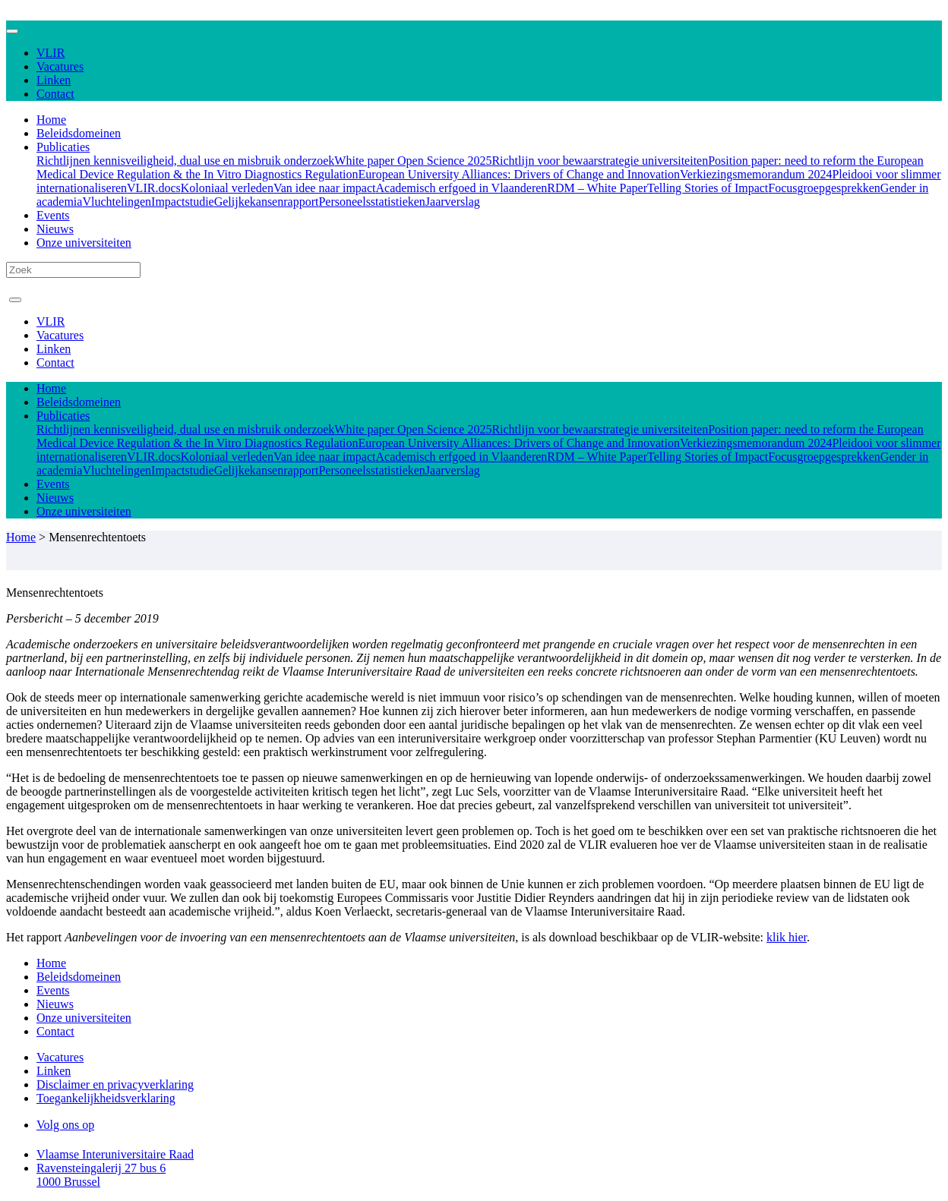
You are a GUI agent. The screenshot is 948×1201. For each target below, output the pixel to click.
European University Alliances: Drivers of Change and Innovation (519, 174)
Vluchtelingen (116, 201)
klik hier (786, 937)
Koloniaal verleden (227, 187)
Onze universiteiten (83, 242)
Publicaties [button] (63, 146)
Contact (55, 93)
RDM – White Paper (597, 187)
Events (53, 215)
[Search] (73, 270)
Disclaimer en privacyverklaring (115, 1084)
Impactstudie (182, 201)
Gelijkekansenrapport (266, 201)
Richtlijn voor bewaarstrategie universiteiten (599, 160)
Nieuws (55, 228)
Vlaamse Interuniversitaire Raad (115, 1154)
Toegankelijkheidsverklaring (105, 1098)
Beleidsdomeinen (78, 133)
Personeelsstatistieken (371, 201)
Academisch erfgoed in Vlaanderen (462, 187)
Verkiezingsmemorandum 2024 (756, 174)
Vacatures (60, 66)
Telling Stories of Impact (707, 187)
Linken (53, 80)
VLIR (50, 52)
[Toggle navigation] (12, 31)
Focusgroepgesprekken (824, 187)
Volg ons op (65, 1124)
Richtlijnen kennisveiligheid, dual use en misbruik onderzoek (185, 160)
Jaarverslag (452, 201)
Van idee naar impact (324, 187)
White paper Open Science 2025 (412, 160)
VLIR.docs (154, 187)
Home (51, 119)
